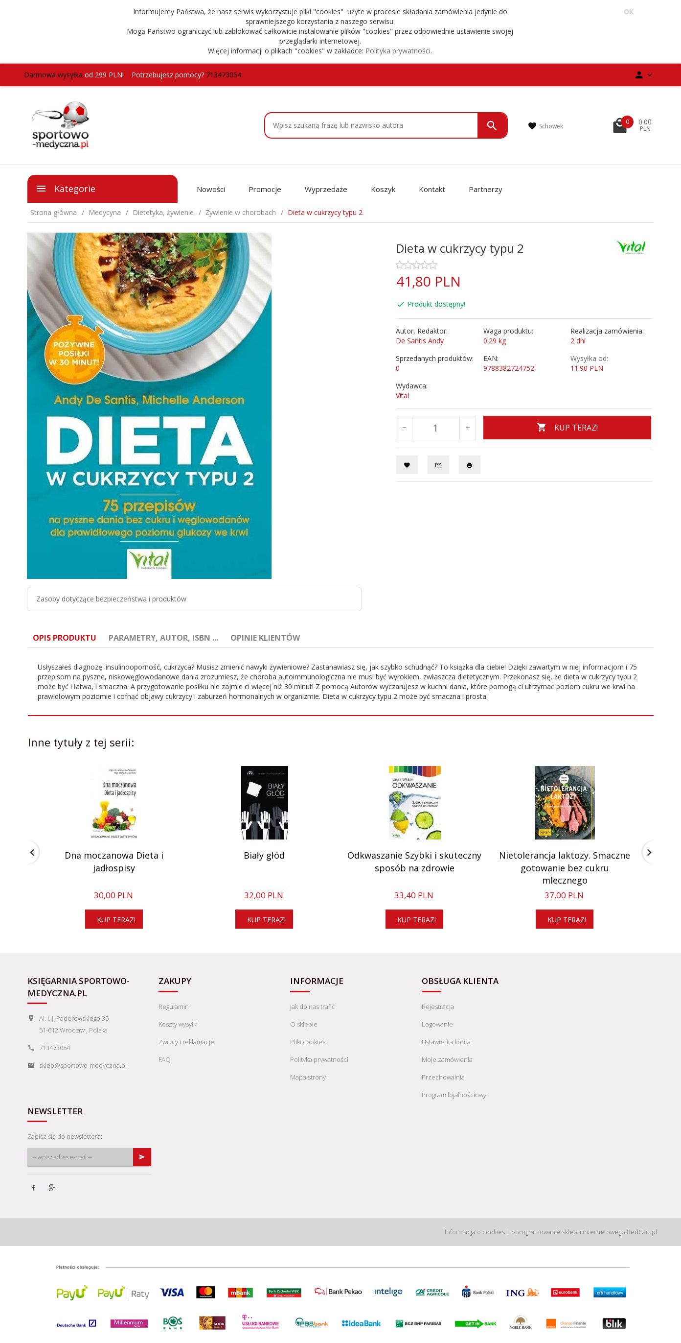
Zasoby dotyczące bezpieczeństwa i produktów (111, 598)
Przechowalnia (443, 1077)
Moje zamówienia (447, 1059)
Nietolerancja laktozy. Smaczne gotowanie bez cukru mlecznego (564, 867)
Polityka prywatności (398, 50)
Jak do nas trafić (312, 1006)
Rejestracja (438, 1006)
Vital (402, 395)
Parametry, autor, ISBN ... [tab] (163, 637)
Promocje (265, 189)
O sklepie (304, 1024)
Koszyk (383, 189)
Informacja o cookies (475, 1231)
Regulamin (174, 1006)
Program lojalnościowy (454, 1094)
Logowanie (437, 1024)
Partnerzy (485, 189)
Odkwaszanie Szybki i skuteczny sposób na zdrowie (414, 861)
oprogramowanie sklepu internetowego (568, 1231)
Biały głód (264, 855)
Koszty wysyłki (178, 1024)
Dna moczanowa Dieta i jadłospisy (114, 861)
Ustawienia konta (446, 1041)
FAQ (165, 1059)
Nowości (211, 189)
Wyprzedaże (326, 189)
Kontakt (432, 189)
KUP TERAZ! (567, 427)
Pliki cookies (307, 1041)
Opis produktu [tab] (64, 637)
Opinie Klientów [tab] (265, 637)
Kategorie (65, 188)
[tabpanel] (341, 682)
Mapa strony (308, 1077)
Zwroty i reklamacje (186, 1041)
